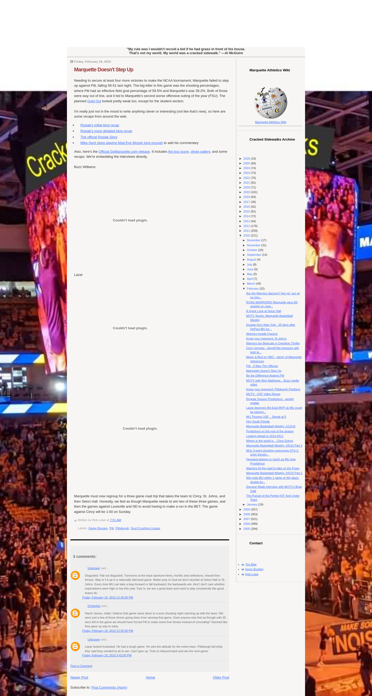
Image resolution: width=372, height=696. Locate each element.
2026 (247, 158)
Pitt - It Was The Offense (262, 366)
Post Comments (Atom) (109, 687)
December (254, 240)
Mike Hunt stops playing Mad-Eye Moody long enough (121, 143)
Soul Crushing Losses (145, 528)
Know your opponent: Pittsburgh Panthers (273, 389)
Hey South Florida (258, 421)
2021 (247, 182)
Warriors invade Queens (262, 333)
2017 (247, 201)
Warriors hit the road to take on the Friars (273, 468)
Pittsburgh (122, 528)
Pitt (112, 528)
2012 (247, 226)
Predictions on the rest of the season (270, 431)
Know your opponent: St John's (266, 338)
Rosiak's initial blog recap (99, 125)
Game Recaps (98, 528)
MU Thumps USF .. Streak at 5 (266, 416)
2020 (247, 187)
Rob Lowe (251, 574)
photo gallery (200, 152)
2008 (247, 514)
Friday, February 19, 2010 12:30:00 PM (107, 597)
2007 (247, 519)
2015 (247, 211)
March (251, 283)
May (250, 274)
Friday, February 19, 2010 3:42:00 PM (106, 655)
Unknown (94, 568)
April (250, 278)
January (252, 504)
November (254, 245)
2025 (247, 163)
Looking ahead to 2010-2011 (265, 436)
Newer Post (79, 677)
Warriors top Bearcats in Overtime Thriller (273, 343)
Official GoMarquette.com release (124, 152)
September (254, 254)
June (250, 269)
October (252, 250)
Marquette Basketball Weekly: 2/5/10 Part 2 (274, 445)
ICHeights (94, 605)
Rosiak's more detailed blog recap (106, 131)
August (252, 259)
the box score (178, 152)
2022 (247, 177)
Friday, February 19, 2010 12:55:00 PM (107, 630)
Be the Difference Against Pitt (265, 375)
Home (150, 677)
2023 (247, 172)
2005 (247, 528)
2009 (247, 509)
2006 (247, 523)
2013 (247, 221)
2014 (247, 216)
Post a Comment (81, 665)
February (253, 288)
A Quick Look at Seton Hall (263, 311)
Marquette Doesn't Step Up (103, 69)
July (250, 264)
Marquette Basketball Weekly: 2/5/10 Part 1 (274, 473)
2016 (247, 206)
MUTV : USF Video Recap (263, 394)
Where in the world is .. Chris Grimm (269, 440)
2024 (247, 168)
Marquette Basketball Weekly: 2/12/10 (271, 426)
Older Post (221, 677)
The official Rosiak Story (98, 137)
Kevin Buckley (254, 569)
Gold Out (94, 101)
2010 (247, 235)
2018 (247, 196)
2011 (247, 230)
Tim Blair (251, 564)
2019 (247, 192)
